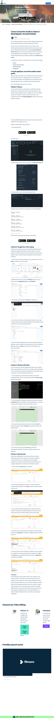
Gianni (15, 37)
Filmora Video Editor (27, 96)
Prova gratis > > (27, 20)
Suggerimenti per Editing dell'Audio (17, 24)
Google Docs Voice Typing (18, 64)
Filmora (14, 62)
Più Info (46, 626)
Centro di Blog (8, 24)
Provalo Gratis (24, 627)
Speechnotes (15, 68)
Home (3, 24)
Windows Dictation (17, 66)
